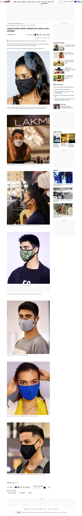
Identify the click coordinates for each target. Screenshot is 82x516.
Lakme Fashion (22, 492)
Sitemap (47, 512)
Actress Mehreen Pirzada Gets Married (64, 87)
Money (45, 509)
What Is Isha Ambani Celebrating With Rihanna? (66, 107)
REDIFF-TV (50, 2)
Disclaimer (37, 512)
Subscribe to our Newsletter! (38, 486)
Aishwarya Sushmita (12, 492)
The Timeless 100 (55, 509)
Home (8, 25)
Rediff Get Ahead (11, 34)
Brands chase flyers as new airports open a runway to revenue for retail (65, 99)
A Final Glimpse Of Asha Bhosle (62, 89)
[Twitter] (75, 1)
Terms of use (59, 512)
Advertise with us (32, 512)
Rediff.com (26, 512)
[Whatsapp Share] (32, 34)
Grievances (65, 512)
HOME (14, 2)
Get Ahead (12, 25)
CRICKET (33, 2)
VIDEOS (55, 170)
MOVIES (29, 2)
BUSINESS (23, 2)
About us (55, 512)
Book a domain (35, 509)
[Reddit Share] (40, 34)
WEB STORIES (57, 132)
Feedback (51, 512)
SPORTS (39, 2)
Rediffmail (41, 509)
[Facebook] (79, 1)
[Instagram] (77, 1)
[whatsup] (81, 1)
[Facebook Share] (37, 34)
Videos (49, 509)
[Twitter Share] (35, 34)
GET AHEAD (44, 2)
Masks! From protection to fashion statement (70, 69)
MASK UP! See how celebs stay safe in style (69, 62)
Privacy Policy (42, 512)
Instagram (30, 492)
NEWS (18, 2)
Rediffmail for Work (27, 509)
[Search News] (65, 1)
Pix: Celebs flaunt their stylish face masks (69, 77)
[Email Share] (30, 34)
